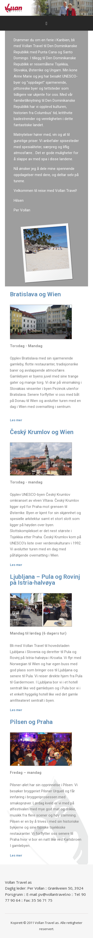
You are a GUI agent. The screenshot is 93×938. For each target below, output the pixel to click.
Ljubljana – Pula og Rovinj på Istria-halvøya (45, 579)
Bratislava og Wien (35, 294)
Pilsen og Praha (31, 721)
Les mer (16, 420)
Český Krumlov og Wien (41, 432)
